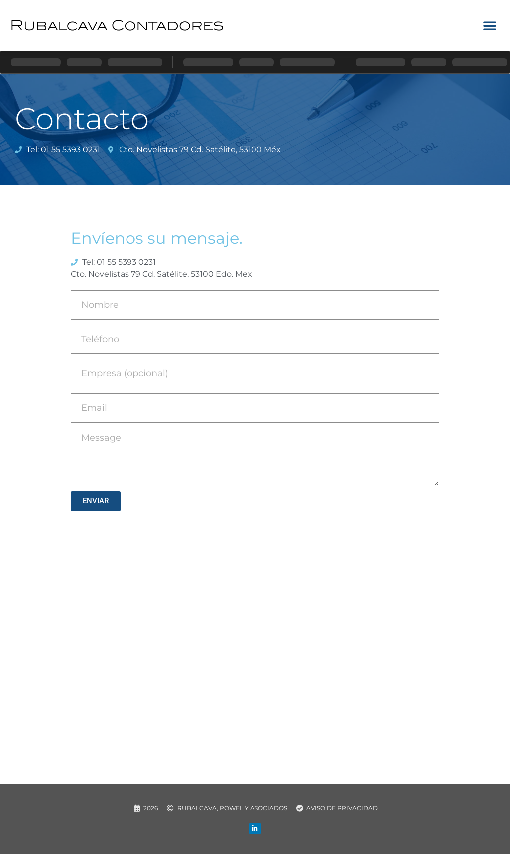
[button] (489, 25)
